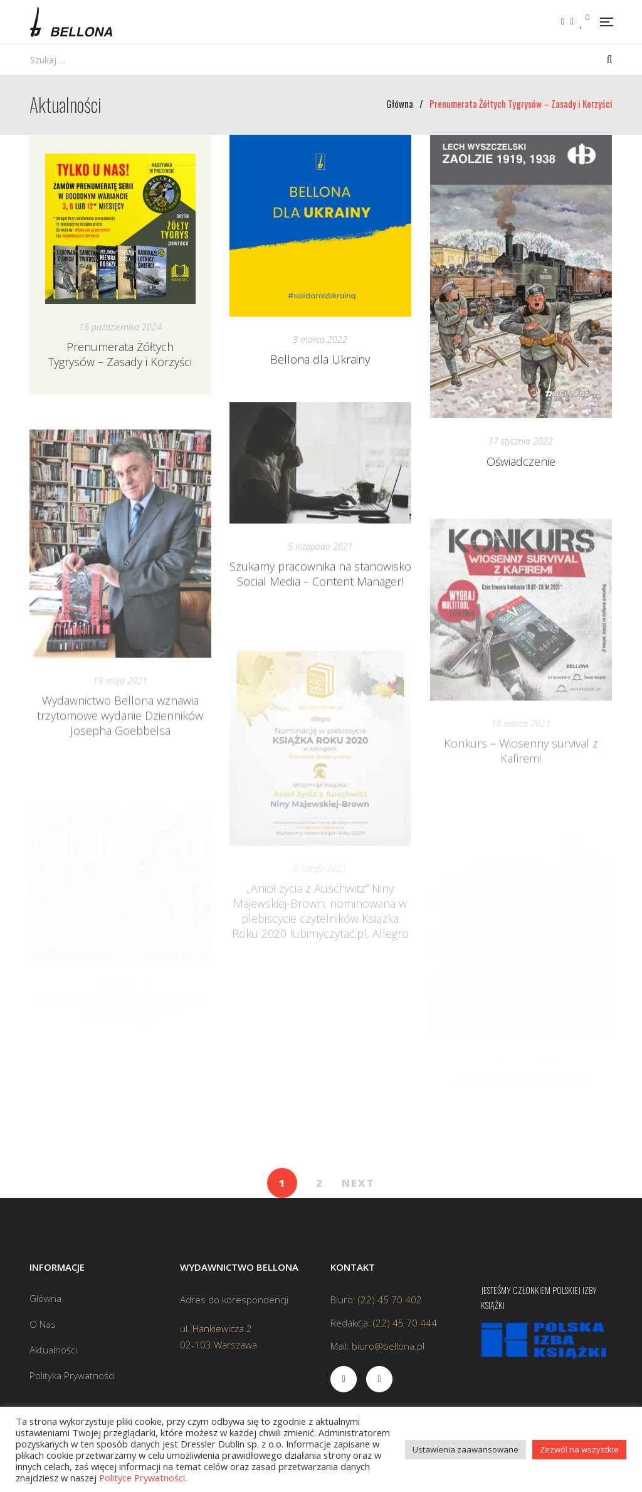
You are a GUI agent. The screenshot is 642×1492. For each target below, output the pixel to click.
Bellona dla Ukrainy (320, 359)
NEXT (358, 1183)
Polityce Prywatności (142, 1477)
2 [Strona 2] (319, 1183)
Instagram (572, 22)
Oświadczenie (521, 461)
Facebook (562, 22)
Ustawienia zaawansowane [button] (465, 1449)
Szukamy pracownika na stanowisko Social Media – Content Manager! (320, 604)
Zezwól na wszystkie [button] (579, 1449)
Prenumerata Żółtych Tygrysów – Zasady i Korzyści (120, 354)
